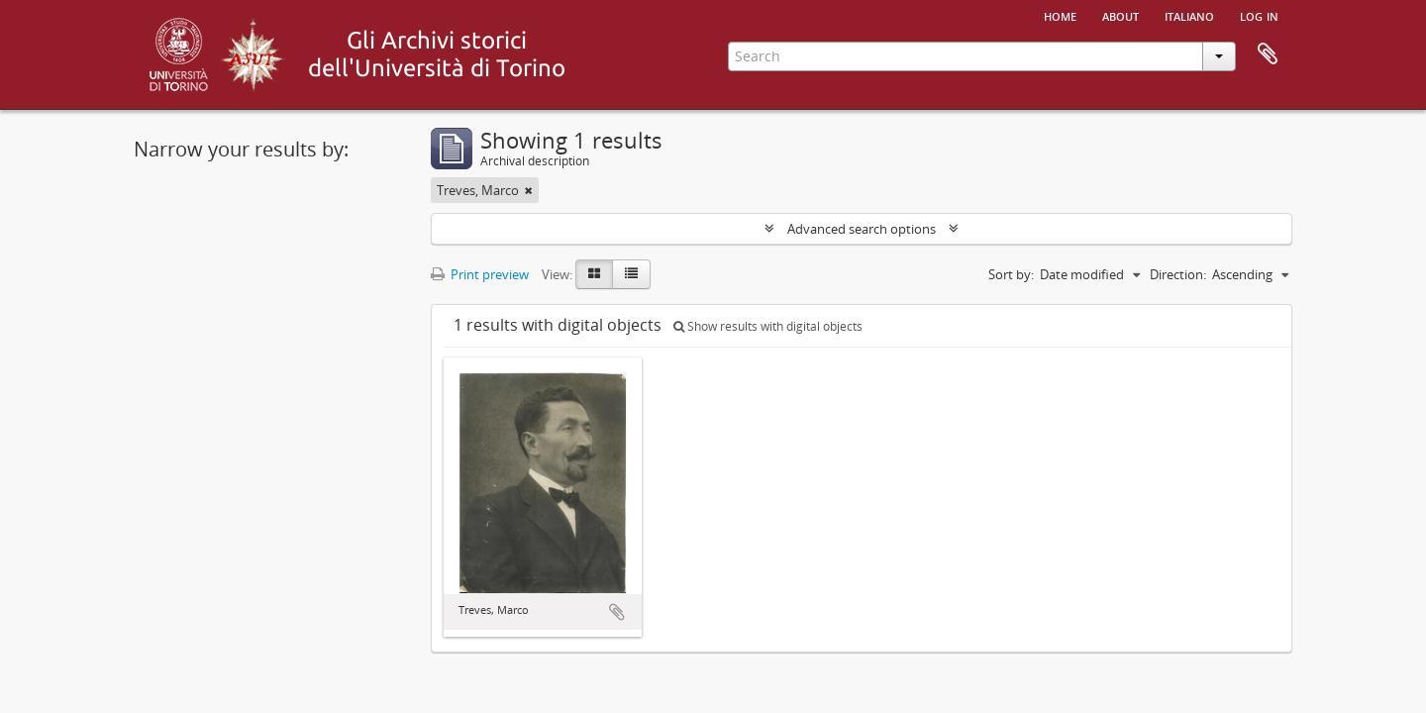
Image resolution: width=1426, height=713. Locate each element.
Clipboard (1267, 54)
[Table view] (631, 274)
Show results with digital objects (768, 326)
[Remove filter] (529, 190)
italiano (1189, 15)
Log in (1259, 15)
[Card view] (594, 274)
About (1120, 15)
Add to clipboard (617, 612)
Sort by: (1011, 274)
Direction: (1178, 274)
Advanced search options (861, 229)
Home (1060, 15)
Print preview (480, 274)
